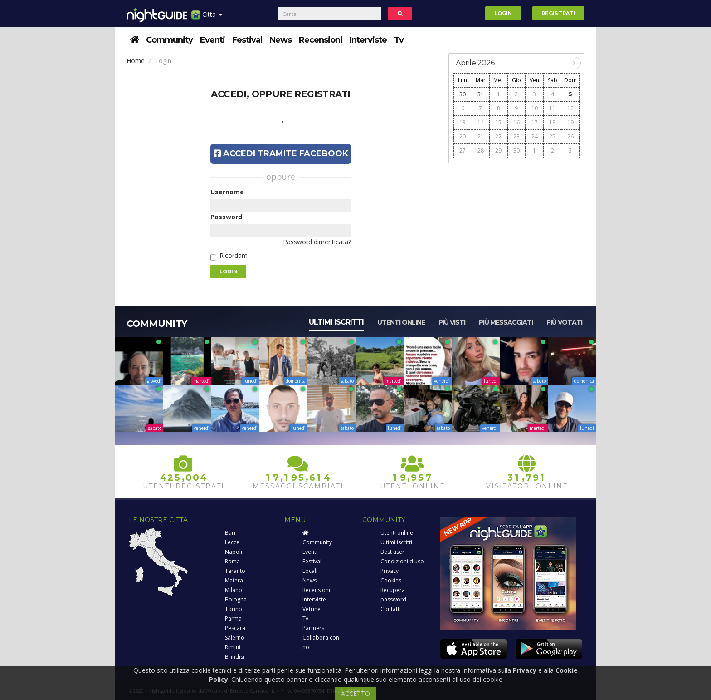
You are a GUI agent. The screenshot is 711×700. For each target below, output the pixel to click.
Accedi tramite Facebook (281, 153)
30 (462, 94)
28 (480, 150)
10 (534, 108)
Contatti (390, 609)
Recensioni (320, 40)
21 (480, 136)
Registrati (558, 13)
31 (480, 94)
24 (534, 136)
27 (462, 150)
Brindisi (234, 657)
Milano (233, 590)
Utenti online (401, 322)
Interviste (368, 40)
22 (498, 136)
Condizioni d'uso (402, 561)
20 (462, 136)
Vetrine (311, 609)
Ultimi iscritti (336, 322)
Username (227, 191)
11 (552, 108)
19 (570, 122)
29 (498, 150)
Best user (392, 552)
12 (570, 108)
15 (498, 122)
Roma (232, 561)
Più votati (564, 322)
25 (552, 136)
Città (206, 18)
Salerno (234, 637)
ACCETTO (355, 693)
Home (136, 60)
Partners (313, 628)
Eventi (212, 40)
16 (516, 122)
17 (534, 122)
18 (552, 122)
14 (480, 122)
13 (462, 122)
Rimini (232, 647)
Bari (230, 533)
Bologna (236, 599)
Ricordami (234, 255)
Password (226, 216)
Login (503, 13)
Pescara (235, 628)
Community (169, 40)
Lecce (232, 542)
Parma (233, 618)
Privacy (389, 571)
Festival (247, 40)
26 (570, 136)
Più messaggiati (506, 322)
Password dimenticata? (317, 241)
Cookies (390, 580)
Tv (399, 40)
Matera (234, 580)
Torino (233, 609)
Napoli (233, 552)
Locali (309, 571)
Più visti (451, 322)
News (280, 40)
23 (516, 136)
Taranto (235, 571)
